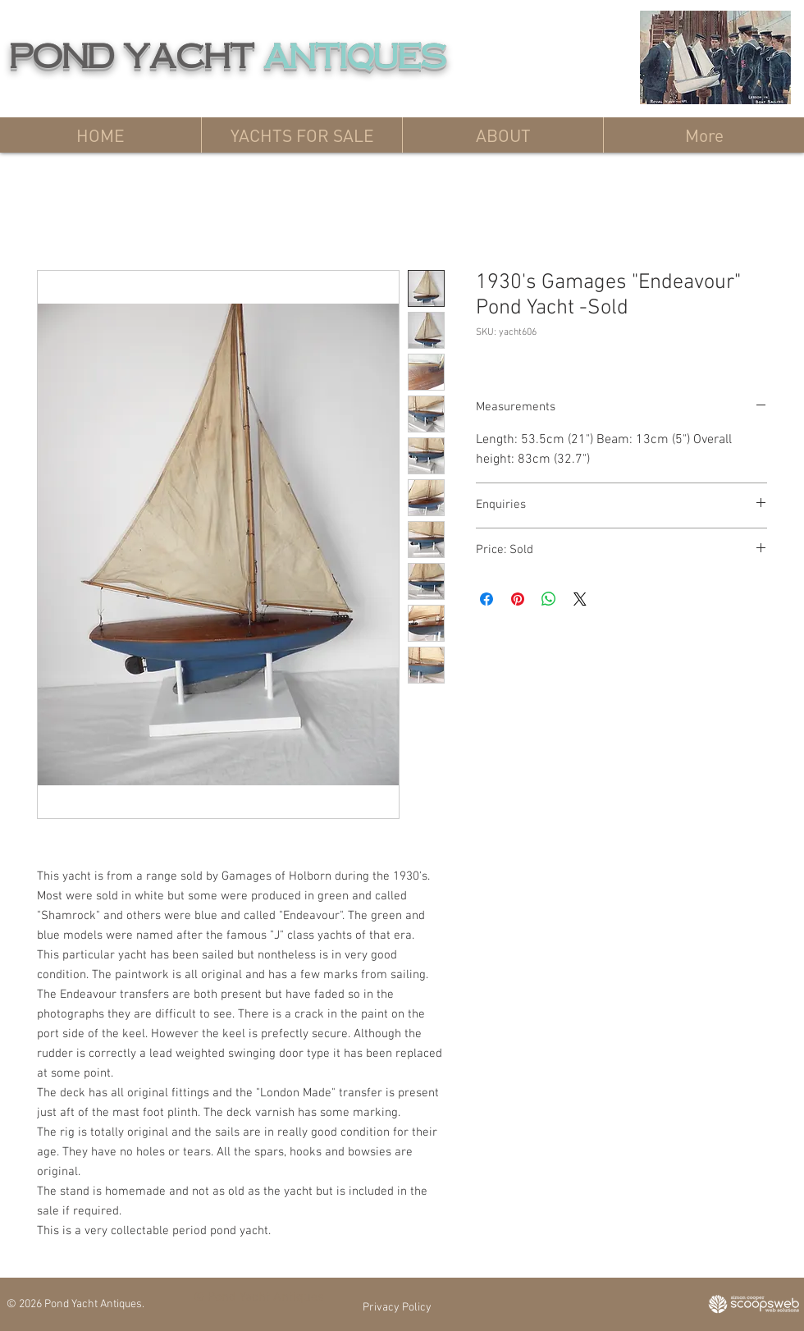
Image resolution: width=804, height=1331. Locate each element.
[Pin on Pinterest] (518, 599)
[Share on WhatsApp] (549, 599)
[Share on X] (580, 599)
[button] (301, 135)
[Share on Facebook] (486, 599)
